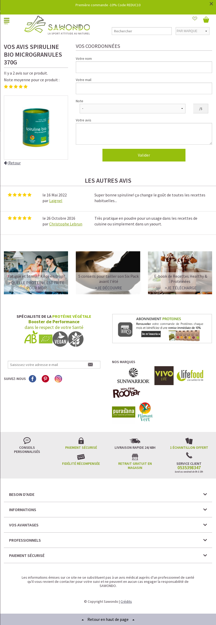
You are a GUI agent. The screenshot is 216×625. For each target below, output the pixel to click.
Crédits (126, 601)
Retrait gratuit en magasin (135, 465)
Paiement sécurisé (81, 447)
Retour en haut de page (108, 619)
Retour (12, 162)
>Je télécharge (181, 287)
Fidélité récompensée (81, 463)
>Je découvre (108, 287)
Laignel (55, 200)
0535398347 (189, 468)
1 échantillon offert (189, 447)
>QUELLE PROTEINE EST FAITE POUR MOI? (36, 285)
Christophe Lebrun (65, 223)
